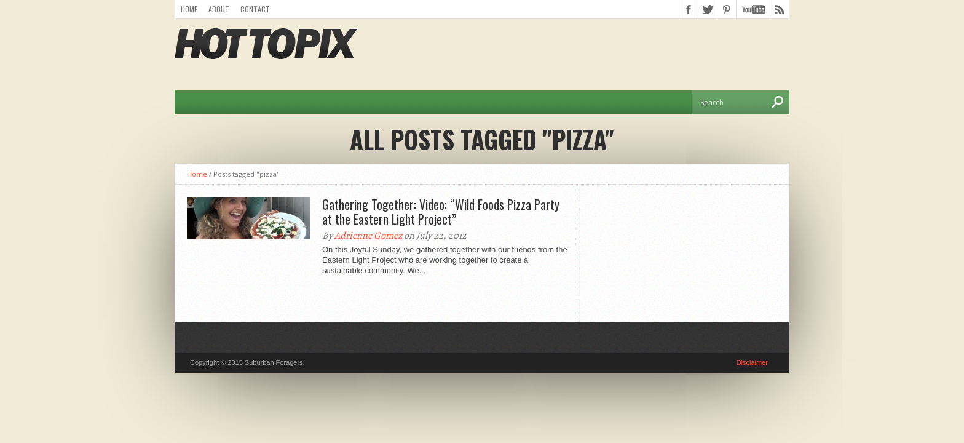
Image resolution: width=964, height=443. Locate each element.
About (218, 9)
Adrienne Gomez (368, 235)
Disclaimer (752, 362)
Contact (255, 9)
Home (189, 9)
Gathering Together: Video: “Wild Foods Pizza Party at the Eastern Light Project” (440, 211)
